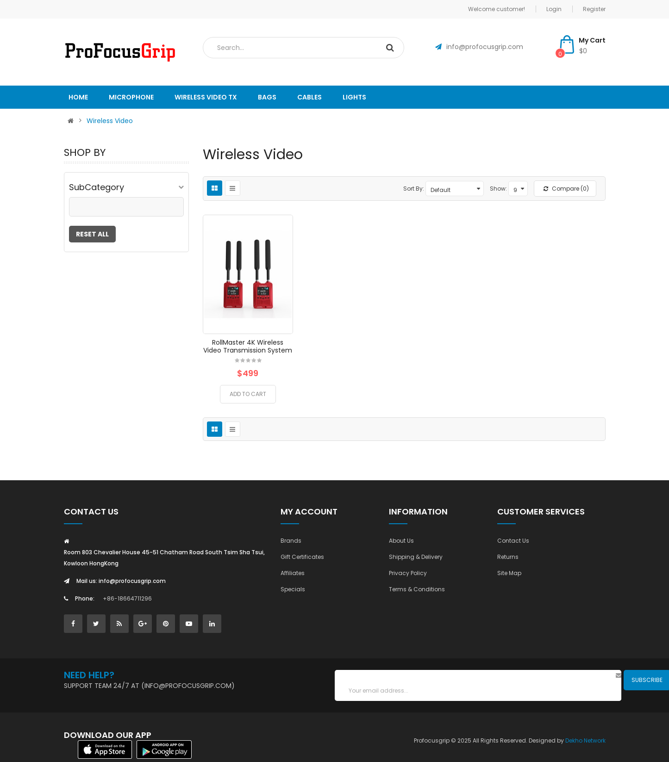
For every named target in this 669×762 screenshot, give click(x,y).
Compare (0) (566, 188)
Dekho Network (585, 740)
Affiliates (293, 573)
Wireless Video (110, 120)
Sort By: (413, 188)
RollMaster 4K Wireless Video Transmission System (247, 346)
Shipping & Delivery (416, 557)
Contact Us (513, 541)
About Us (401, 541)
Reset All (92, 234)
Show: (498, 188)
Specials (293, 589)
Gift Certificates (302, 557)
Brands (291, 541)
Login (554, 9)
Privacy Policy (408, 573)
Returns (508, 557)
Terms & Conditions (417, 589)
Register (594, 9)
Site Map (509, 573)
